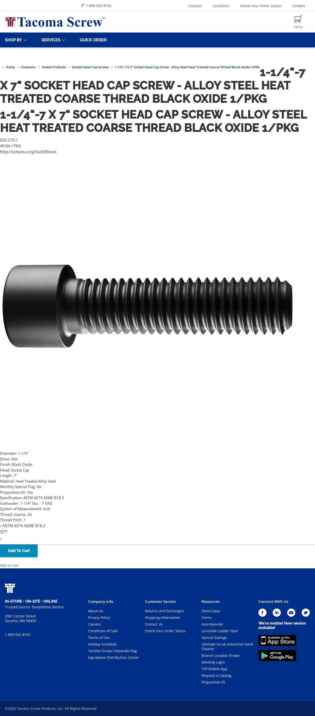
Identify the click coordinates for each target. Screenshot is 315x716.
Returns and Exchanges (164, 611)
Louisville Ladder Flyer (220, 631)
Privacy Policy (99, 617)
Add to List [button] (9, 565)
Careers (298, 5)
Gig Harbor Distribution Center (113, 657)
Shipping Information (162, 617)
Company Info (100, 601)
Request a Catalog (216, 675)
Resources (211, 601)
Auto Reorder (212, 624)
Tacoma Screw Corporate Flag (112, 650)
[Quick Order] (92, 40)
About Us (95, 611)
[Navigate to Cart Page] (298, 22)
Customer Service (160, 601)
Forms (207, 617)
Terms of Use (99, 637)
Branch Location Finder (221, 655)
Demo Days (211, 611)
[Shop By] (12, 40)
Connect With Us (273, 601)
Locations (221, 5)
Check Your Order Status (261, 5)
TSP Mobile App (214, 668)
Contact (195, 5)
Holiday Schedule (102, 644)
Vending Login (213, 662)
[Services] (50, 40)
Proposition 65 (213, 682)
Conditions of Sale (103, 631)
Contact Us (154, 624)
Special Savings (214, 637)
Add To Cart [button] (19, 550)
